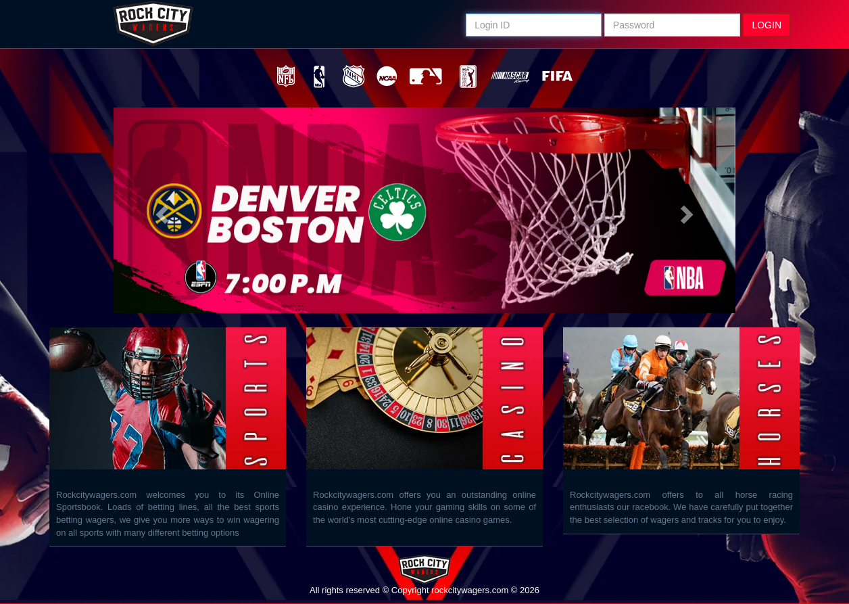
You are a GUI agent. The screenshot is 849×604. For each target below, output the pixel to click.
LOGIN (766, 25)
